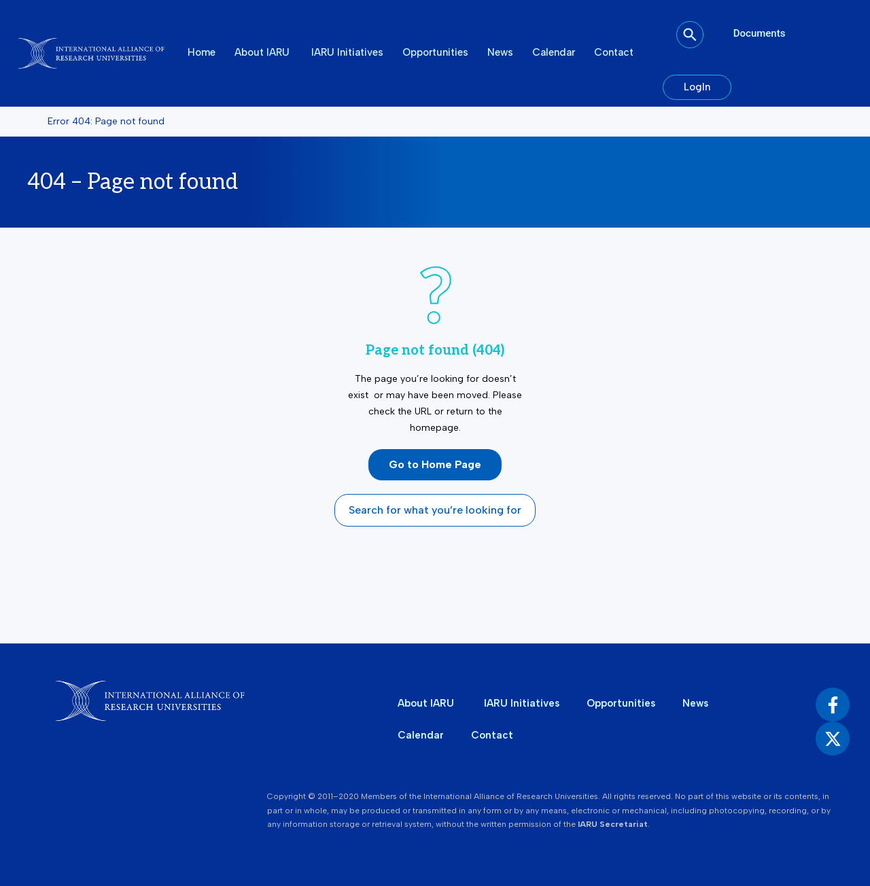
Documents (759, 33)
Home (201, 52)
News (500, 52)
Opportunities (435, 52)
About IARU (263, 52)
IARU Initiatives (347, 52)
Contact (613, 52)
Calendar (553, 52)
